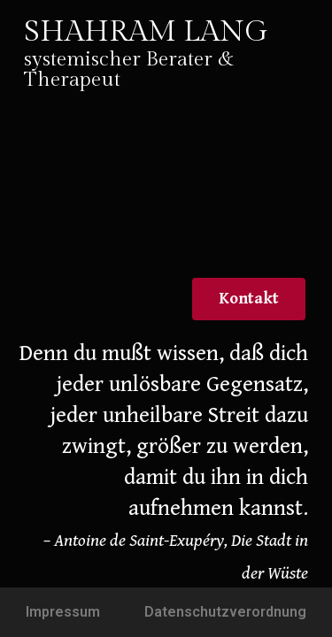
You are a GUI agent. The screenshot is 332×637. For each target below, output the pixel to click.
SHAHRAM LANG (146, 32)
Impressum (63, 611)
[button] (248, 299)
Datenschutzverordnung (225, 611)
